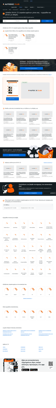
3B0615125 (41, 347)
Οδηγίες (10, 9)
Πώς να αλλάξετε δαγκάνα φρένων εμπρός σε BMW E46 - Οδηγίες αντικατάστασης (13, 49)
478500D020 (23, 347)
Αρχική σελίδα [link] (5, 9)
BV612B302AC (5, 351)
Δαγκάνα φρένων (22, 9)
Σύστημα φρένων (15, 9)
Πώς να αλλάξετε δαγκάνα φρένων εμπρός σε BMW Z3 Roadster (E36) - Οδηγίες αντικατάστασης (30, 36)
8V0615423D (23, 351)
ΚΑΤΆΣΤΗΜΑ (26, 1)
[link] (14, 7)
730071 (4, 347)
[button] (32, 7)
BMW (28, 9)
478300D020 (5, 349)
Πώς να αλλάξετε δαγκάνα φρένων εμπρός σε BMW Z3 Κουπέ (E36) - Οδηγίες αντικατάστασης (13, 36)
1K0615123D (23, 349)
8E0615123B (41, 349)
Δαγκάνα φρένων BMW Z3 (28, 68)
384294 (40, 351)
